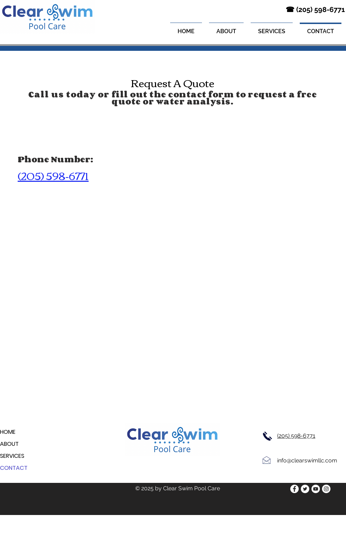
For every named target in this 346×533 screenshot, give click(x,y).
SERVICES (12, 456)
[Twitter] (305, 489)
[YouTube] (315, 489)
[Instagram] (326, 489)
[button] (271, 28)
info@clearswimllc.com (307, 460)
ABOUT (9, 444)
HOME (8, 432)
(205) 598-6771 (296, 435)
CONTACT (14, 468)
